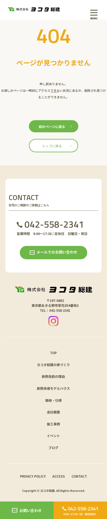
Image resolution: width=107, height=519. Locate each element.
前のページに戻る (52, 126)
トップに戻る (52, 145)
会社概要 (53, 412)
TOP (53, 352)
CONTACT (79, 476)
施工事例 (53, 423)
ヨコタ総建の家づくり (53, 364)
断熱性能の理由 (53, 376)
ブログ (53, 447)
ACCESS (58, 476)
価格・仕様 (53, 400)
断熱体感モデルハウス (53, 388)
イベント (53, 435)
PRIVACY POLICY (33, 476)
